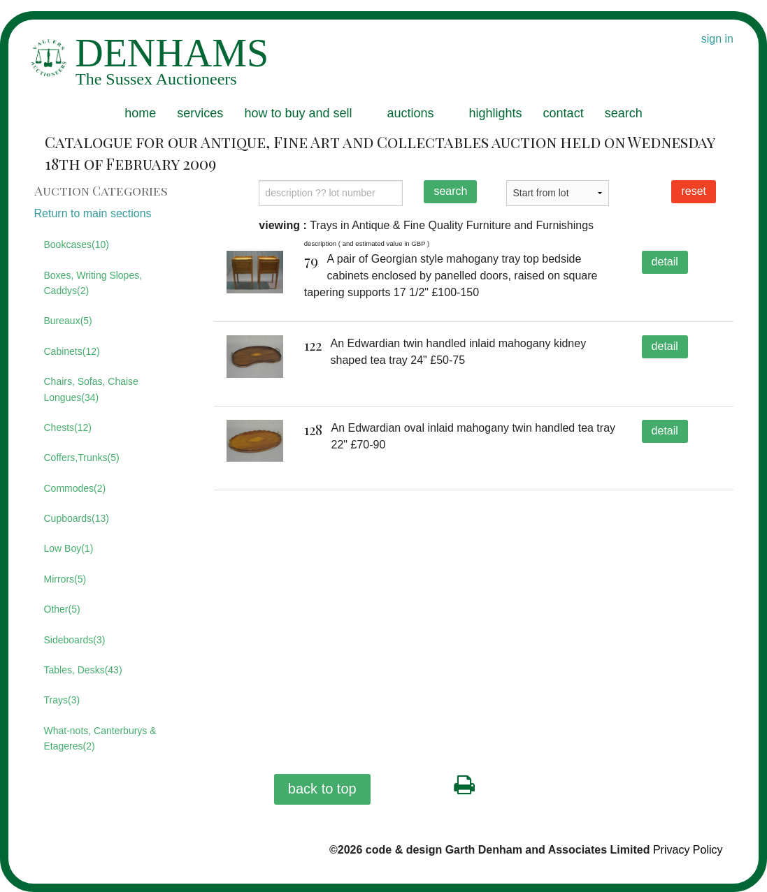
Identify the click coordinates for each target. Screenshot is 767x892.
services (200, 113)
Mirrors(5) (65, 579)
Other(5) (62, 609)
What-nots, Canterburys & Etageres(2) (100, 738)
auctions (410, 113)
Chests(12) (68, 427)
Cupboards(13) (76, 518)
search (624, 113)
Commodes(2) (75, 488)
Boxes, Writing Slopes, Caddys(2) (93, 283)
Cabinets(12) (72, 351)
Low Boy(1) (69, 548)
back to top (322, 788)
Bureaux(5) (68, 320)
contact (563, 113)
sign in (717, 39)
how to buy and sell (298, 113)
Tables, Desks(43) (83, 669)
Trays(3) (62, 699)
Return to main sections (93, 213)
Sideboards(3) (75, 639)
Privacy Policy (688, 850)
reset (693, 191)
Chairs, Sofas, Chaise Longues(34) (91, 389)
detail (665, 262)
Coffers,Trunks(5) (82, 457)
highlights (495, 113)
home (140, 113)
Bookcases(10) (76, 244)
